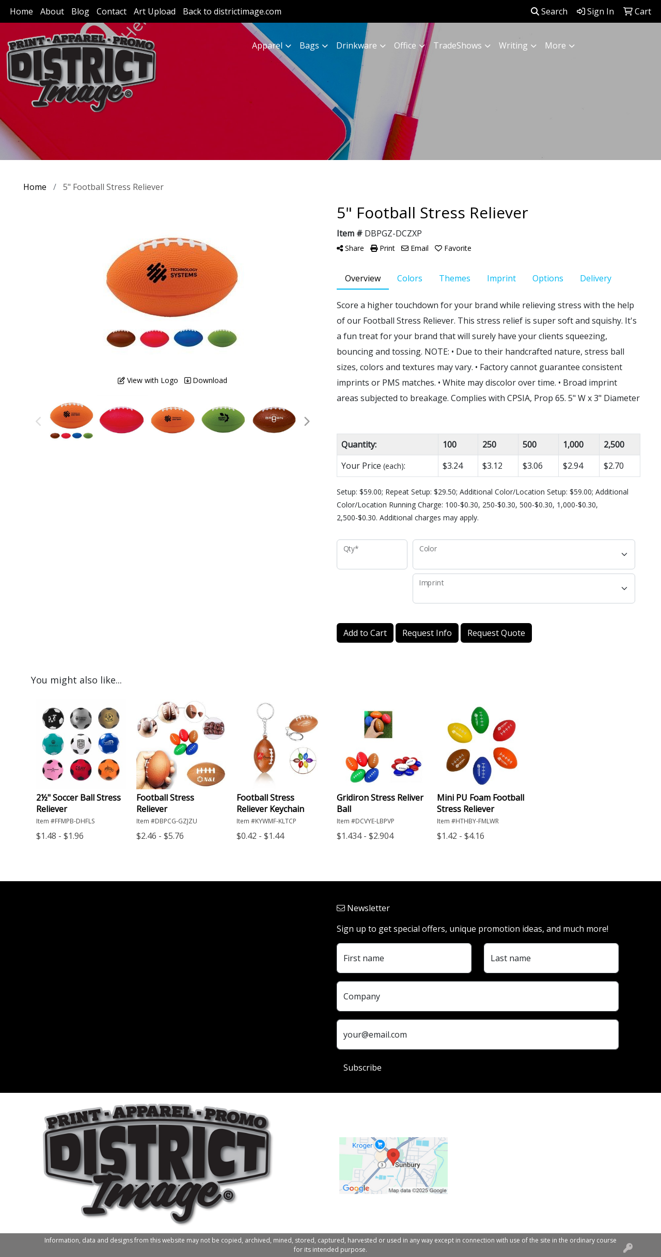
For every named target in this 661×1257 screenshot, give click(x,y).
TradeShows (457, 45)
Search (549, 11)
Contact (112, 11)
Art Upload (155, 11)
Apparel (267, 45)
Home (21, 11)
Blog (80, 11)
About (52, 11)
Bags (309, 45)
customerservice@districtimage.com (530, 1179)
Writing (513, 45)
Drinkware (356, 45)
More (555, 45)
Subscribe (362, 1067)
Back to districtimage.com (232, 11)
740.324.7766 (485, 1166)
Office (405, 45)
